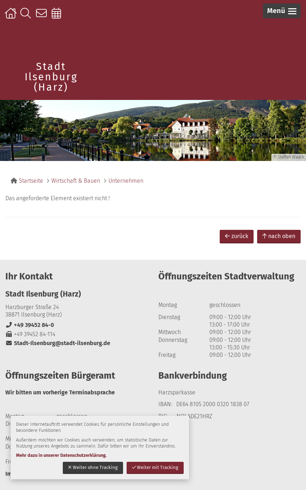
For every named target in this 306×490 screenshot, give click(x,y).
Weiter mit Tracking (155, 467)
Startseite (11, 17)
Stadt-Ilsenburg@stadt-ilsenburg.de (57, 343)
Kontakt (43, 17)
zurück (236, 236)
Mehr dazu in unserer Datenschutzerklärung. (61, 455)
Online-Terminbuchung (58, 17)
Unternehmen (125, 180)
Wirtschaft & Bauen (75, 180)
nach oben (278, 236)
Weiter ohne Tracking (93, 467)
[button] (282, 11)
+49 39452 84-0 (29, 325)
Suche (27, 17)
